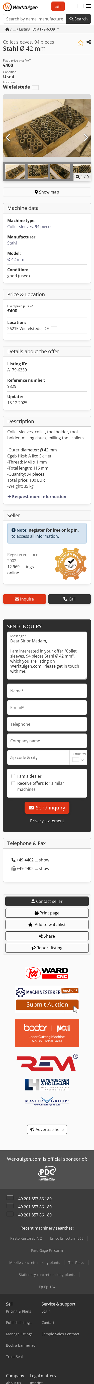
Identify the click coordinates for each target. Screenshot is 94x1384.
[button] (88, 6)
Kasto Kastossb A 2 (26, 1238)
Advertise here (47, 1129)
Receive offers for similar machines (40, 786)
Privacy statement (47, 821)
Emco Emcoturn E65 (66, 1238)
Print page (47, 913)
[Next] (85, 137)
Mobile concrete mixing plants (34, 1262)
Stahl (12, 243)
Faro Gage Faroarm (47, 1250)
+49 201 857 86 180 (34, 1199)
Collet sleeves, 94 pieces (29, 226)
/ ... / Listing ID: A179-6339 (30, 29)
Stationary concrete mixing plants (47, 1274)
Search (78, 19)
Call (69, 599)
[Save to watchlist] (80, 42)
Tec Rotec (76, 1262)
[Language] (80, 6)
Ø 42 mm (15, 259)
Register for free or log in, (54, 530)
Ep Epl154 (47, 1286)
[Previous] (8, 137)
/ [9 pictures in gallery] (82, 177)
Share (47, 936)
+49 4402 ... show (30, 860)
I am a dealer (29, 776)
